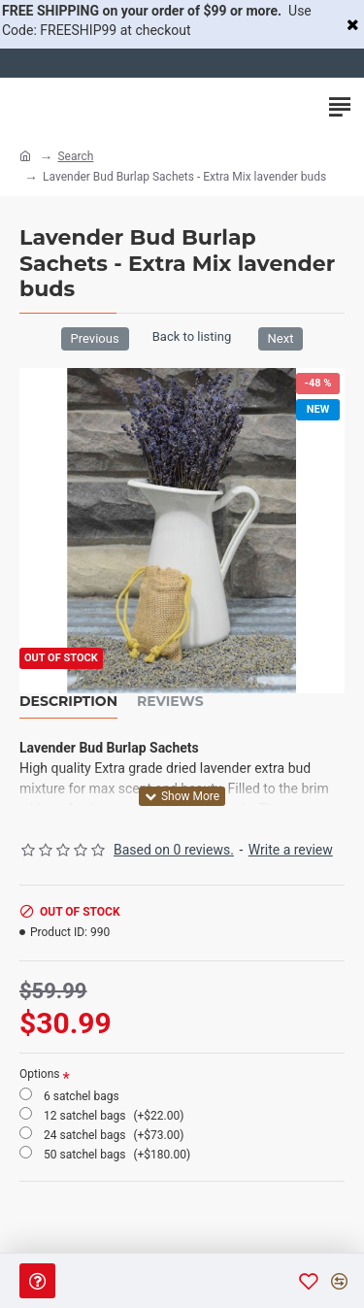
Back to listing (191, 336)
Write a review (290, 849)
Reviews (170, 701)
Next (281, 338)
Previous (95, 338)
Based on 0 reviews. (174, 849)
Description (68, 701)
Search (75, 156)
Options (39, 1074)
